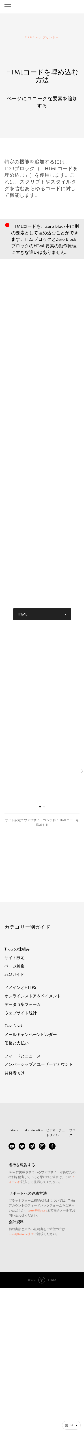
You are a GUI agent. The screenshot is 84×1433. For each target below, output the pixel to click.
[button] (71, 1425)
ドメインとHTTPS (20, 987)
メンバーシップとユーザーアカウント (38, 1064)
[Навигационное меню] (7, 6)
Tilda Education (32, 1130)
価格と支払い (16, 1043)
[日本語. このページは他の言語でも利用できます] (71, 1425)
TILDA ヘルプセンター (42, 37)
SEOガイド (14, 974)
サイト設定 (14, 957)
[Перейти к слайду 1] (40, 806)
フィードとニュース (22, 1056)
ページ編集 (14, 966)
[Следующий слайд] (82, 771)
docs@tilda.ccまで (21, 1234)
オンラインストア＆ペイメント (32, 996)
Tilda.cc (13, 1130)
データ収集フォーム (22, 1004)
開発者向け (14, 1072)
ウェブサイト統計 (20, 1013)
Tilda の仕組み (17, 949)
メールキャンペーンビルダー (30, 1034)
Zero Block (13, 1026)
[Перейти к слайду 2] (44, 806)
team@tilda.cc (37, 1210)
